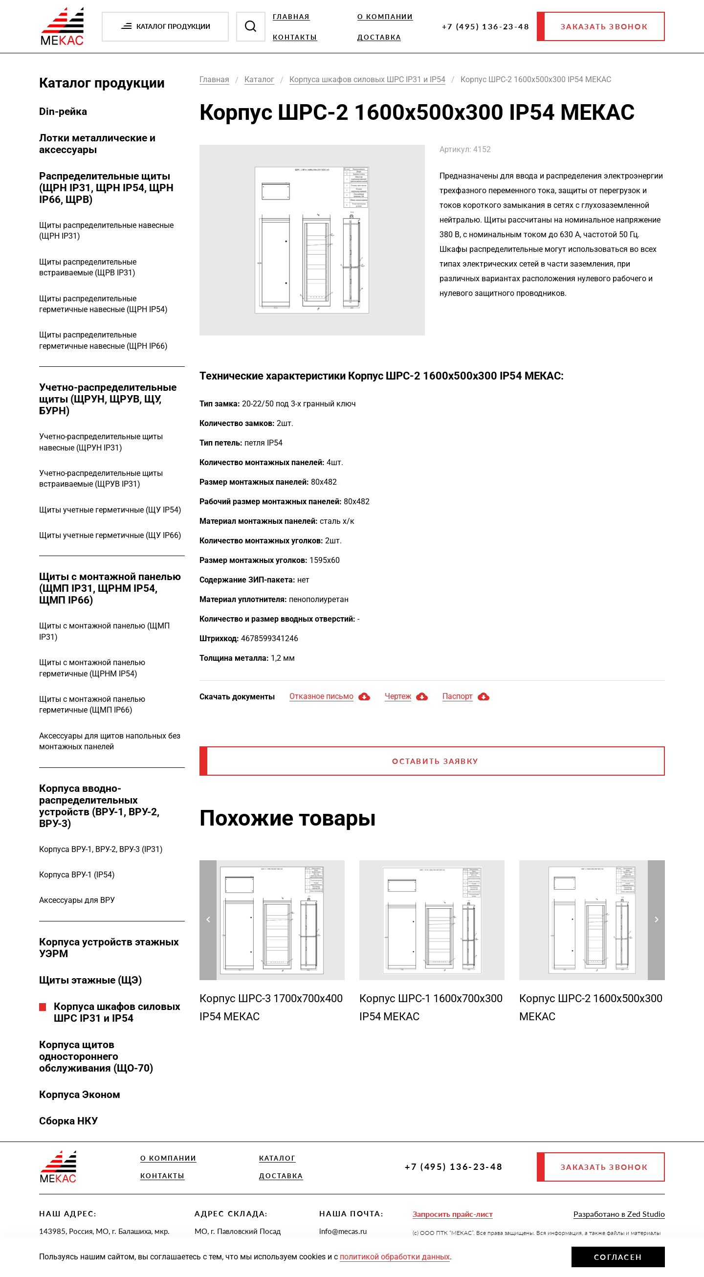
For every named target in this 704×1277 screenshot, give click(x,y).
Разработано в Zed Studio (619, 1213)
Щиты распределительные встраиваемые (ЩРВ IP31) (87, 267)
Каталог (277, 1158)
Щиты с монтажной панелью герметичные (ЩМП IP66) (92, 705)
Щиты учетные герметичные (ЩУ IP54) (110, 510)
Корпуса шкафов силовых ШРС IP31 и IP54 (117, 1012)
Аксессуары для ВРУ (77, 900)
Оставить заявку (435, 761)
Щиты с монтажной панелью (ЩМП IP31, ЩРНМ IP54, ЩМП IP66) (110, 588)
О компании (385, 17)
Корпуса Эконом (79, 1094)
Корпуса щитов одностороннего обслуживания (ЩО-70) (96, 1056)
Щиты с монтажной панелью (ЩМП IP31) (104, 631)
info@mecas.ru (343, 1231)
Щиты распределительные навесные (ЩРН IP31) (106, 231)
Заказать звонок (604, 26)
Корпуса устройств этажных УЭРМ (109, 948)
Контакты (295, 37)
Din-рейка (63, 111)
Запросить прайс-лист (453, 1213)
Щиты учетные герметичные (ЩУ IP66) (110, 535)
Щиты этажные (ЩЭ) (90, 980)
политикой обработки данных (395, 1256)
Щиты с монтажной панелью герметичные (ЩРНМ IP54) (92, 668)
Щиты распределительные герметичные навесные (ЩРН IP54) (103, 304)
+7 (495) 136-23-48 (485, 26)
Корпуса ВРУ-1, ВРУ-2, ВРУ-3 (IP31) (101, 849)
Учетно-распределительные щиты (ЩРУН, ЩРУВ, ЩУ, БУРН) (107, 399)
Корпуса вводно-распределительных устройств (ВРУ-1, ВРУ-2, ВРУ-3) (99, 806)
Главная (291, 17)
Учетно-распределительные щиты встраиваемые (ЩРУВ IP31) (101, 479)
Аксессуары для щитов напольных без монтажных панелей (109, 741)
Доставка (379, 37)
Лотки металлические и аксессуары (97, 144)
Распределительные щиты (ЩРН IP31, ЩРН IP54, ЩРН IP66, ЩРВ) (106, 187)
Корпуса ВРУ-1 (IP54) (77, 874)
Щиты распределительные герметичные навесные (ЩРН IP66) (103, 340)
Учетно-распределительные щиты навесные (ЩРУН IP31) (101, 442)
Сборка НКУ (68, 1121)
